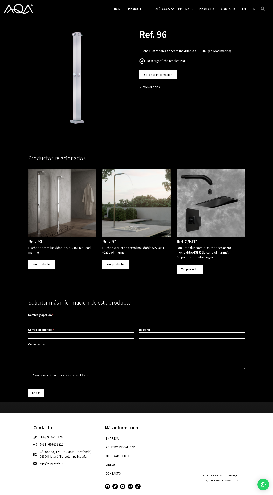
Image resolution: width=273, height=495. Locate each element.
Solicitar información (158, 75)
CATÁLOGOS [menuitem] (162, 9)
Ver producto (41, 264)
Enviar (36, 392)
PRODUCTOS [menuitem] (136, 9)
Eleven (235, 480)
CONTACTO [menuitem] (228, 9)
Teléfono (145, 329)
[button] (148, 9)
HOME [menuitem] (118, 9)
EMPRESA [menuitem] (112, 439)
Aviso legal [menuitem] (232, 475)
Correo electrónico (41, 329)
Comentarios (36, 344)
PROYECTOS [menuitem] (207, 9)
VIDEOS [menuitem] (111, 465)
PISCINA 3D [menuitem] (185, 9)
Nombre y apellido (41, 315)
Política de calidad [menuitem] (120, 447)
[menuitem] (244, 9)
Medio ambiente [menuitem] (118, 456)
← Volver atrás (149, 87)
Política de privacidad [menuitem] (212, 475)
